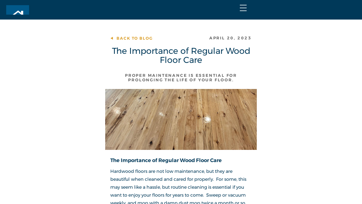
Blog (229, 11)
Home (149, 25)
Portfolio (217, 25)
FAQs (253, 11)
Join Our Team (291, 11)
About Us (256, 25)
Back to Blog (69, 53)
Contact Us (296, 25)
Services (179, 25)
